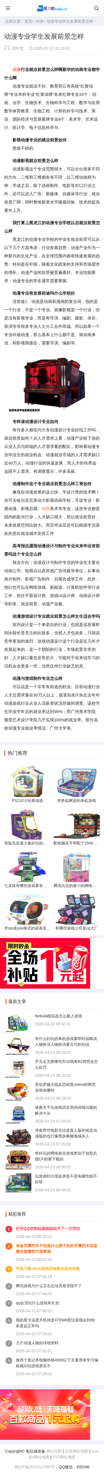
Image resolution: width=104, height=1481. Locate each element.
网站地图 (54, 1451)
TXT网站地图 (63, 1457)
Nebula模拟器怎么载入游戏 (58, 1016)
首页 (28, 21)
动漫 (39, 21)
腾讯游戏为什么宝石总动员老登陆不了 (49, 1286)
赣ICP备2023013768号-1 (36, 1467)
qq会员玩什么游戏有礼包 (37, 1303)
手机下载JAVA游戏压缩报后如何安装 (48, 1268)
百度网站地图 (76, 1451)
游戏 (46, 508)
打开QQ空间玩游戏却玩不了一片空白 (48, 1228)
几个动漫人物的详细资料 (37, 1343)
